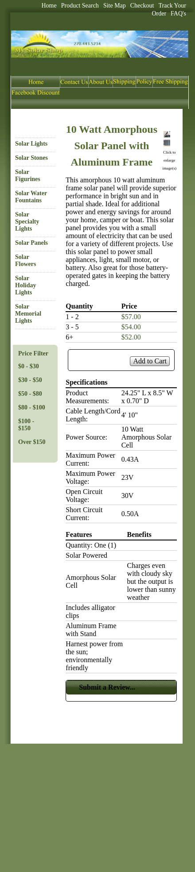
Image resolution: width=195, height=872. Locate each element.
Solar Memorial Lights (28, 313)
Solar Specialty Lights (27, 221)
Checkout (142, 5)
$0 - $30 (28, 366)
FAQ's (178, 13)
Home (49, 5)
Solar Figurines (27, 175)
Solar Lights (31, 143)
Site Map (114, 5)
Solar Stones (31, 157)
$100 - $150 (26, 425)
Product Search (80, 5)
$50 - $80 (30, 393)
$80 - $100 (31, 407)
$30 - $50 (30, 380)
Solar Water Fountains (31, 197)
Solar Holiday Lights (25, 285)
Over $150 (32, 442)
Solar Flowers (25, 260)
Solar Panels (31, 242)
